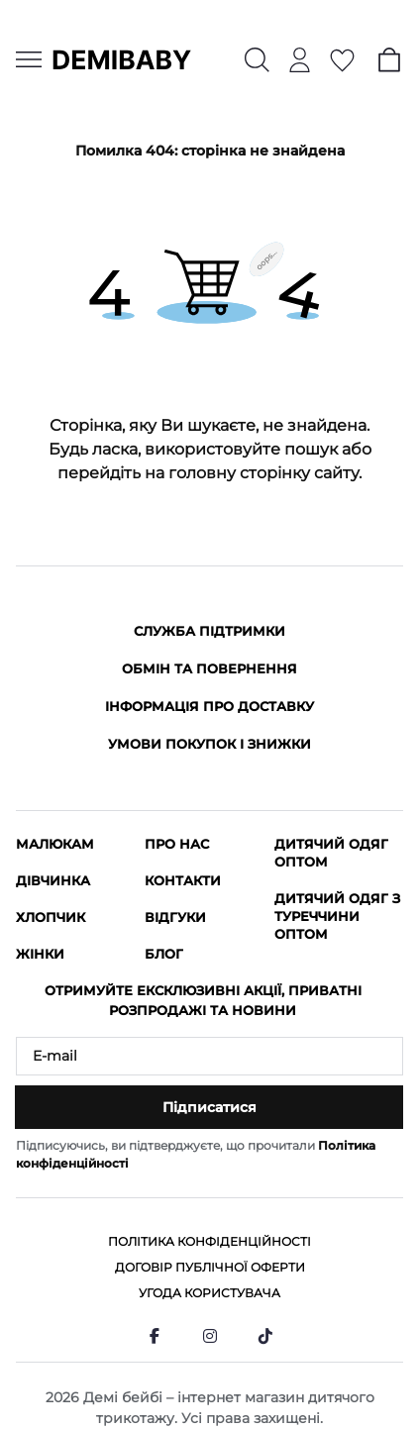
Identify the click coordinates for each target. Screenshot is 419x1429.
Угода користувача (209, 1292)
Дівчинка (53, 880)
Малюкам (55, 844)
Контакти (183, 880)
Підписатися (209, 1107)
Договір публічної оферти (210, 1267)
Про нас (177, 844)
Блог (164, 954)
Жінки (40, 954)
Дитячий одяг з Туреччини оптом (337, 916)
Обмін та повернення (209, 668)
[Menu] (29, 59)
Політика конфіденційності (209, 1241)
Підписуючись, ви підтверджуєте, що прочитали (195, 1154)
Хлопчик (50, 917)
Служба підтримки (209, 631)
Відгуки (175, 917)
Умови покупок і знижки (209, 744)
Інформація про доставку (209, 706)
